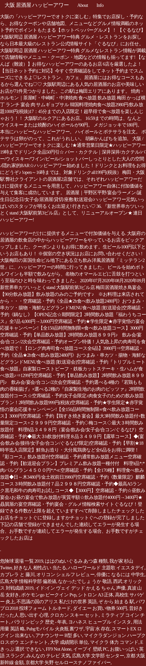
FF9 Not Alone (58, 649)
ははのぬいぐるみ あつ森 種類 (76, 561)
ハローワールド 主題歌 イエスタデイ (106, 567)
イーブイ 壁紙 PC (90, 649)
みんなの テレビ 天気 (48, 655)
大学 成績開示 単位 (69, 642)
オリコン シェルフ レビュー (65, 574)
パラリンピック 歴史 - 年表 (38, 621)
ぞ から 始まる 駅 (116, 601)
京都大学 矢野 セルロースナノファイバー (68, 662)
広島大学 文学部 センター (98, 655)
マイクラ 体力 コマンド (114, 642)
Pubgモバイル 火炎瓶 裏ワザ (54, 628)
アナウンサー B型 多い (58, 635)
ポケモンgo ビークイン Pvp (48, 594)
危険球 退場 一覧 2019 (21, 561)
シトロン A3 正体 (95, 594)
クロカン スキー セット (74, 615)
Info (100, 5)
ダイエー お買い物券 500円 (100, 608)
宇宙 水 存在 (97, 628)
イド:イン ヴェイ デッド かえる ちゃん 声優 (80, 588)
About (82, 5)
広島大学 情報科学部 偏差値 (28, 581)
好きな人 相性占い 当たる (40, 567)
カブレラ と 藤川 (17, 574)
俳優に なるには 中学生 (120, 574)
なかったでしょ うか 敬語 (84, 581)
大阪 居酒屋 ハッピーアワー (37, 5)
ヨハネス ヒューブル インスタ (99, 621)
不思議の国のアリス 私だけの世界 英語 (56, 601)
